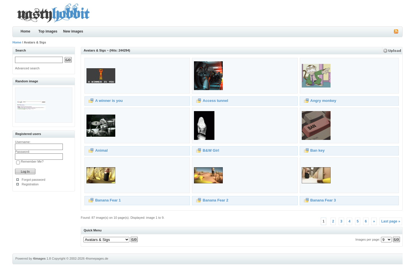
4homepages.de (97, 258)
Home (25, 31)
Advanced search (27, 68)
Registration (30, 184)
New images (73, 31)
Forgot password (33, 179)
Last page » (390, 221)
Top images (47, 31)
